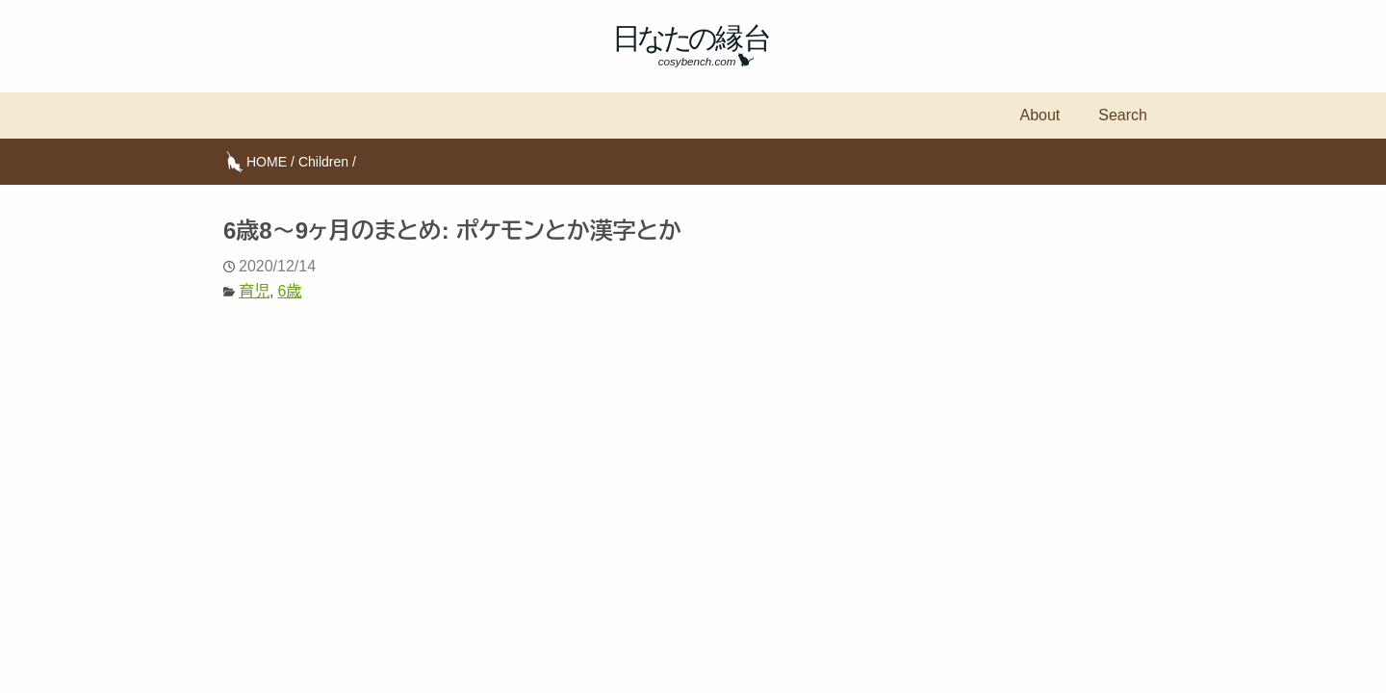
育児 (254, 291)
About (1039, 115)
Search (1122, 115)
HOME (266, 161)
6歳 (289, 291)
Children (323, 161)
